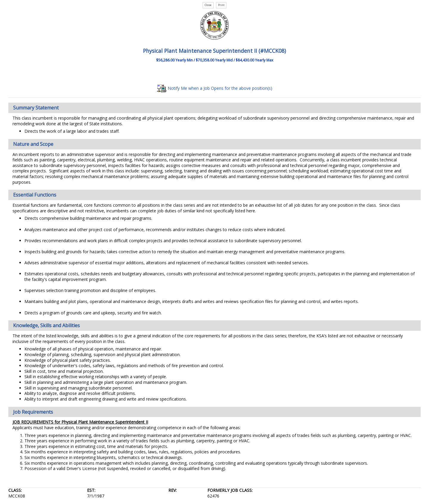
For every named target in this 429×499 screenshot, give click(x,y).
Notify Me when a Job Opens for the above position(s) (214, 88)
